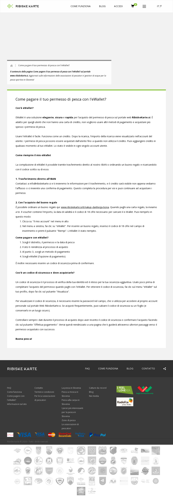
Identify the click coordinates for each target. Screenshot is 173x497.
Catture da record (97, 387)
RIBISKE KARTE (27, 6)
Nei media (94, 396)
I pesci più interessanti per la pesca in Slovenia (72, 412)
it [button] (159, 6)
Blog (102, 6)
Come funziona (81, 6)
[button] (144, 5)
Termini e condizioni (44, 392)
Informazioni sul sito (17, 404)
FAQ (87, 368)
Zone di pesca (69, 420)
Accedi (118, 6)
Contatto (148, 368)
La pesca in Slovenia (71, 387)
